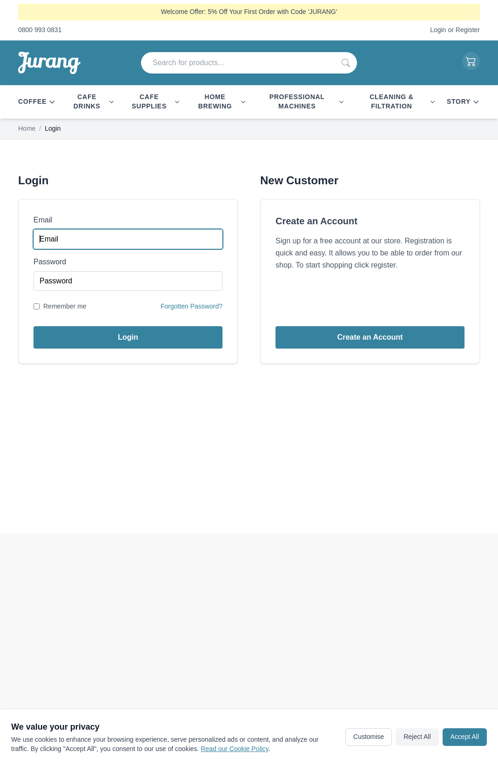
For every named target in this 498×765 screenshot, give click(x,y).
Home (26, 128)
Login (438, 30)
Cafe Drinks (94, 101)
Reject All (417, 736)
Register (468, 30)
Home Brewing (222, 101)
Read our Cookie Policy (234, 748)
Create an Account (370, 337)
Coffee (37, 102)
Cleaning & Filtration (403, 101)
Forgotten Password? (191, 306)
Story (463, 102)
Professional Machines (306, 101)
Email (43, 220)
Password (50, 262)
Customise (368, 736)
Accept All (465, 736)
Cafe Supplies (156, 101)
